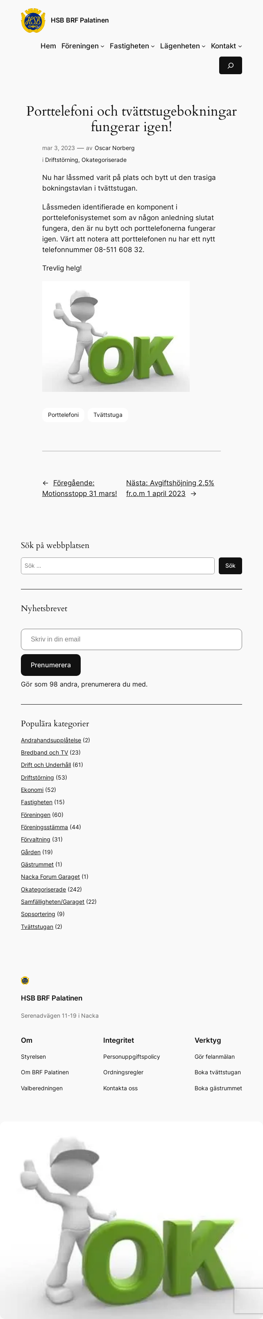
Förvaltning (35, 839)
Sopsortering (38, 913)
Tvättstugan (37, 926)
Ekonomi (32, 789)
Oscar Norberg (115, 147)
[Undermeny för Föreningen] (102, 46)
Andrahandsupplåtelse (51, 740)
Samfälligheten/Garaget (52, 901)
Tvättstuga (107, 414)
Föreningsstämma (44, 826)
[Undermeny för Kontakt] (240, 46)
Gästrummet (37, 864)
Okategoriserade (104, 159)
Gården (31, 851)
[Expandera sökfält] (230, 65)
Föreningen (35, 814)
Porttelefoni (63, 414)
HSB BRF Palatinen (80, 20)
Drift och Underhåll (46, 764)
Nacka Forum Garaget (50, 876)
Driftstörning (61, 159)
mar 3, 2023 (58, 147)
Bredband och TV (44, 752)
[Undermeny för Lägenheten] (204, 46)
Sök (230, 565)
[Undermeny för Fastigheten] (153, 46)
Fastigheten (36, 801)
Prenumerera (51, 665)
